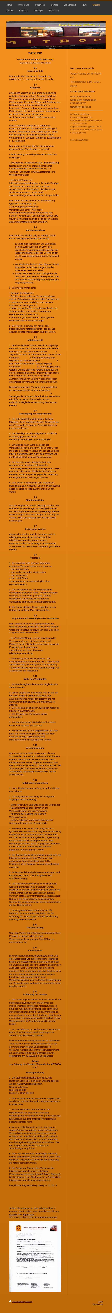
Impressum (28, 1214)
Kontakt (13, 1214)
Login (100, 1301)
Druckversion (16, 1302)
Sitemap (28, 1302)
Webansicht (98, 1304)
